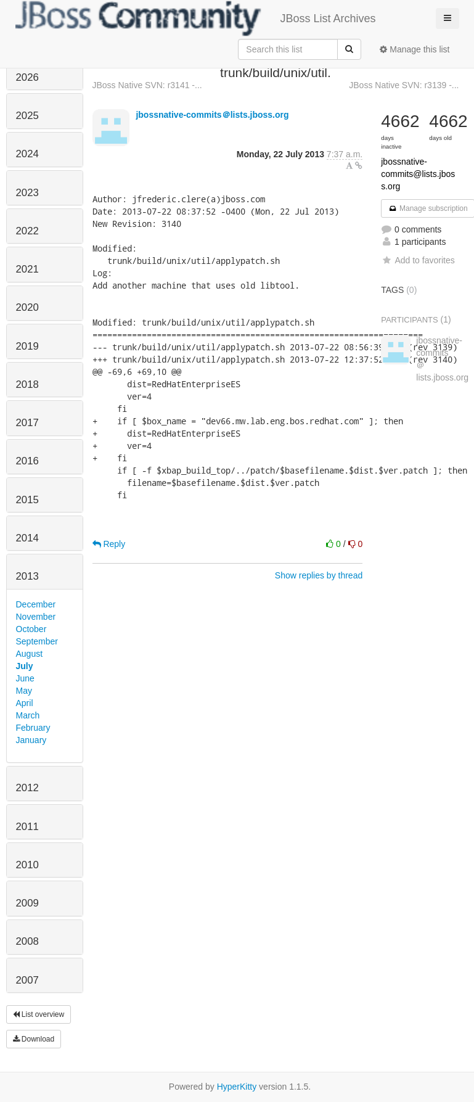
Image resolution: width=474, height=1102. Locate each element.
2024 (27, 154)
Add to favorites (417, 260)
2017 (27, 423)
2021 (27, 269)
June (25, 678)
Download (34, 1039)
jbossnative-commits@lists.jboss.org (418, 174)
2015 (27, 500)
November (36, 617)
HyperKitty (237, 1087)
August (29, 654)
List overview (39, 1014)
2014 (27, 538)
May (24, 691)
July (24, 666)
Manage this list (414, 49)
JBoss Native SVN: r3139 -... (404, 85)
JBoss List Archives (195, 18)
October (31, 629)
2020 (27, 307)
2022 (27, 231)
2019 (27, 346)
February (33, 728)
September (37, 641)
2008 (27, 941)
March (28, 715)
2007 (27, 980)
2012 (27, 788)
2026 (27, 77)
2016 (27, 461)
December (36, 604)
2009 (27, 903)
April (24, 703)
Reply (109, 544)
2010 (27, 865)
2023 (27, 193)
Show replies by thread (318, 575)
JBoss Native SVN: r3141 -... (147, 85)
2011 (27, 827)
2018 (27, 384)
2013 (27, 576)
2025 (27, 115)
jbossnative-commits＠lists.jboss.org (212, 115)
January (31, 740)
